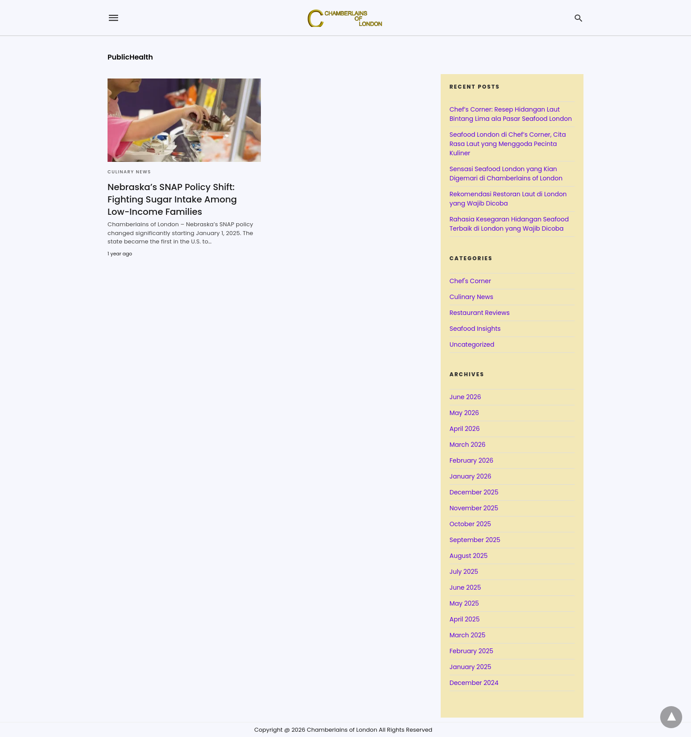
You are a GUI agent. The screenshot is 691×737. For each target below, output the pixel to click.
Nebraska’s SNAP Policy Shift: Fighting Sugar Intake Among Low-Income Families (172, 199)
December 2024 (474, 682)
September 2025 (475, 539)
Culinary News (129, 171)
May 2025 (464, 603)
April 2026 (465, 428)
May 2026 (464, 412)
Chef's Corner (470, 281)
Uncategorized (472, 344)
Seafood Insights (475, 328)
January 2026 (470, 476)
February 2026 (471, 460)
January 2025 (470, 666)
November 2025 (474, 508)
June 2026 (465, 397)
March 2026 (468, 444)
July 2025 (464, 571)
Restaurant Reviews (479, 312)
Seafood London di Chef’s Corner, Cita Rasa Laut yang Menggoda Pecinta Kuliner (508, 143)
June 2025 (465, 587)
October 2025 (470, 524)
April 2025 (464, 619)
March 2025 (468, 635)
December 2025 (474, 492)
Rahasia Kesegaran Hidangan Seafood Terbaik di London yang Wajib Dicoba (509, 224)
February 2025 (471, 651)
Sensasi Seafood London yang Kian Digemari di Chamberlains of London (506, 174)
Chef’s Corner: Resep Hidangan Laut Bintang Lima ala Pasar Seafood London (511, 114)
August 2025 (469, 555)
